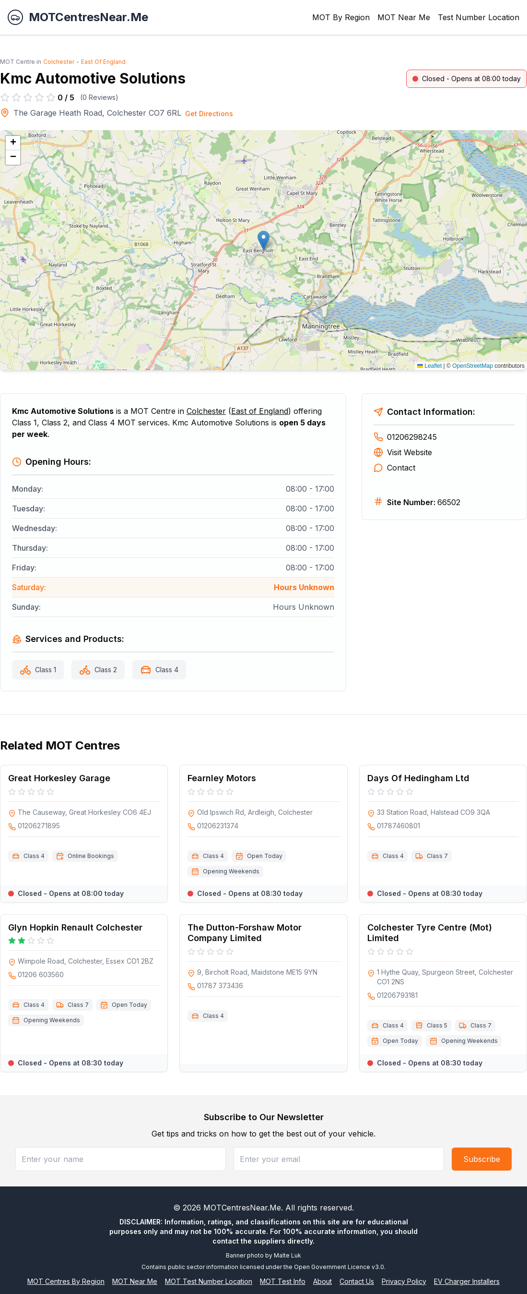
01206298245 (405, 437)
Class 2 (105, 669)
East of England (259, 411)
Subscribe (481, 1159)
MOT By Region (341, 17)
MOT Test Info (282, 1281)
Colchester (58, 61)
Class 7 (437, 855)
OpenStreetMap (472, 366)
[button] (263, 240)
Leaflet (429, 366)
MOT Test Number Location (208, 1281)
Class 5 (437, 1025)
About (322, 1281)
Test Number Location (478, 17)
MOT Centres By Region (66, 1281)
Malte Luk (287, 1255)
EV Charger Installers (467, 1281)
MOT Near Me (403, 17)
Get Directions (209, 113)
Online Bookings (91, 855)
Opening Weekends (231, 871)
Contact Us (357, 1281)
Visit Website (403, 452)
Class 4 (166, 669)
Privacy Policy (404, 1281)
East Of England (103, 61)
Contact (394, 467)
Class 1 (45, 669)
